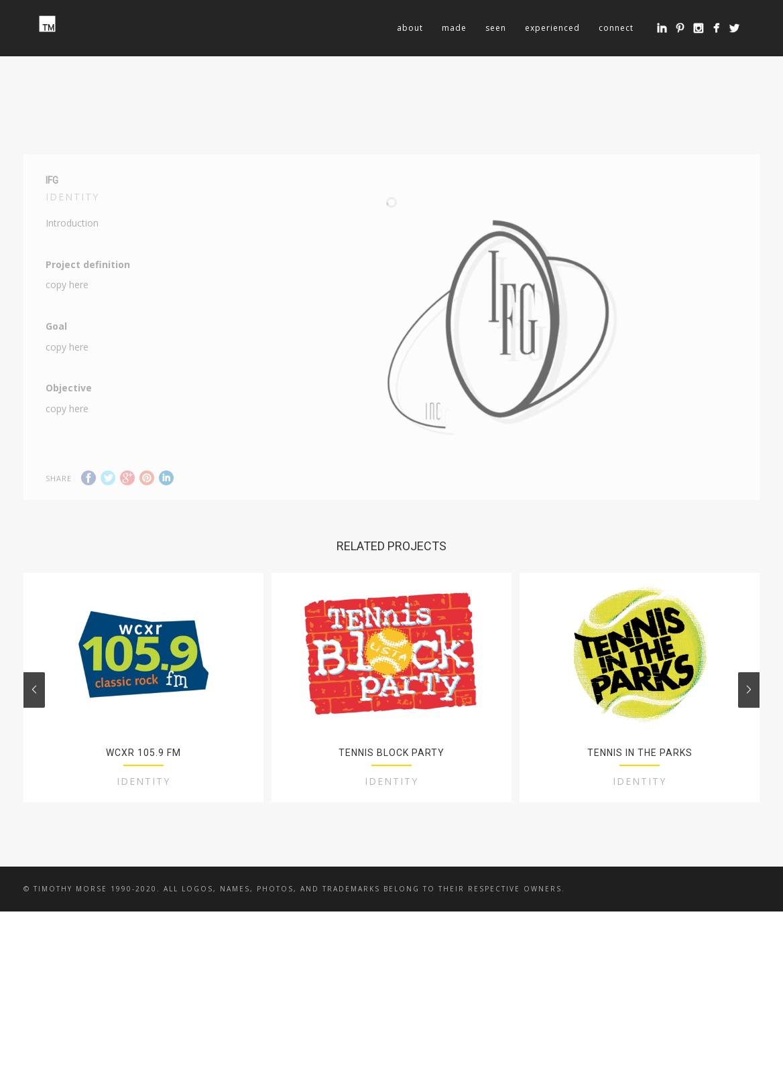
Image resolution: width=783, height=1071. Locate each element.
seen (495, 28)
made (454, 28)
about (410, 28)
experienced (552, 28)
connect (616, 28)
